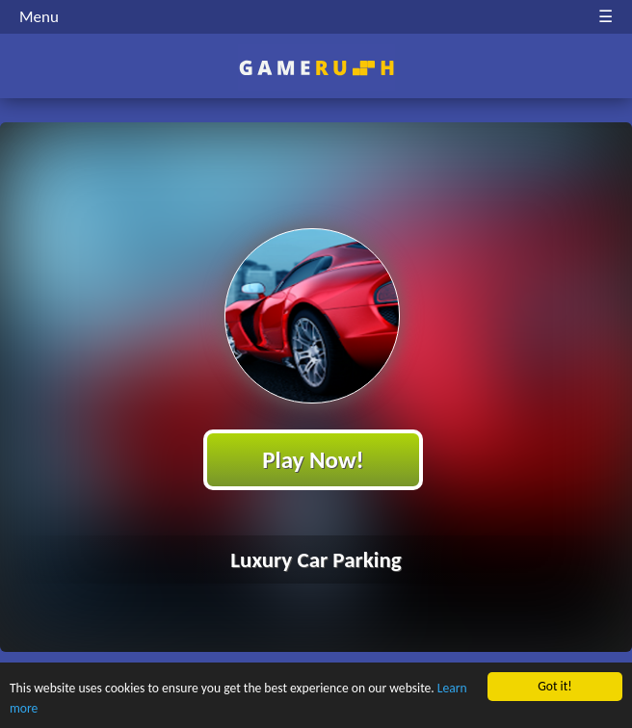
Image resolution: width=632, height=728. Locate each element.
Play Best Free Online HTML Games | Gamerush (316, 68)
